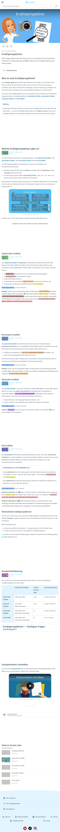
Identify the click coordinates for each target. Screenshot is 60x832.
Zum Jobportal (8, 809)
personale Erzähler (10, 344)
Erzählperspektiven (11, 51)
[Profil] (57, 2)
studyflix (31, 2)
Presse (46, 821)
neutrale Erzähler (10, 389)
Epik (3, 51)
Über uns (6, 817)
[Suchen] (56, 6)
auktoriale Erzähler (10, 263)
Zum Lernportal (9, 798)
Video (27, 61)
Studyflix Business (16, 821)
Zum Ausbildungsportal (11, 803)
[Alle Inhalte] (2, 2)
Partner (54, 817)
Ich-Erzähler (8, 455)
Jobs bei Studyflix (21, 817)
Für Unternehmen (39, 817)
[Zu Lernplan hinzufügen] (3, 46)
